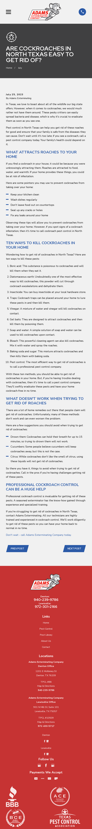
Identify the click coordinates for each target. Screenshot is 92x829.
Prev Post (17, 548)
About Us (46, 641)
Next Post (74, 548)
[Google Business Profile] (39, 765)
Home (46, 622)
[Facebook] (46, 765)
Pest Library (46, 635)
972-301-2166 (46, 606)
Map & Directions (46, 686)
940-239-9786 (46, 599)
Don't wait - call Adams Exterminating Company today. (38, 535)
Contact (46, 647)
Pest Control (46, 628)
